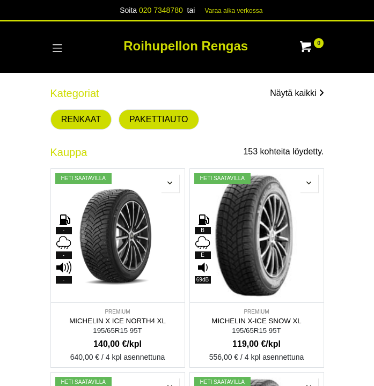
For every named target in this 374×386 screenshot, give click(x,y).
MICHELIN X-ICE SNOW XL (256, 321)
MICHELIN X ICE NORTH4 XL (117, 321)
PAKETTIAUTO (158, 119)
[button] (170, 183)
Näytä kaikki (297, 93)
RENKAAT (81, 119)
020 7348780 (161, 10)
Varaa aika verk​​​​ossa (234, 10)
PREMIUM (117, 312)
